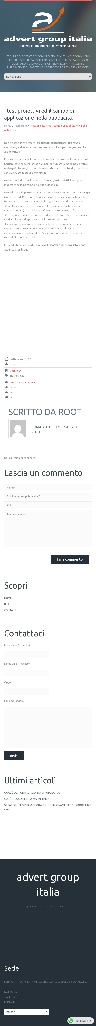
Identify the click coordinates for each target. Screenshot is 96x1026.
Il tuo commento (48, 528)
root (13, 364)
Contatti (10, 610)
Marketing (21, 125)
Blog (7, 603)
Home (7, 125)
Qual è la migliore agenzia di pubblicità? (32, 792)
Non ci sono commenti (24, 382)
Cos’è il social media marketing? (26, 798)
